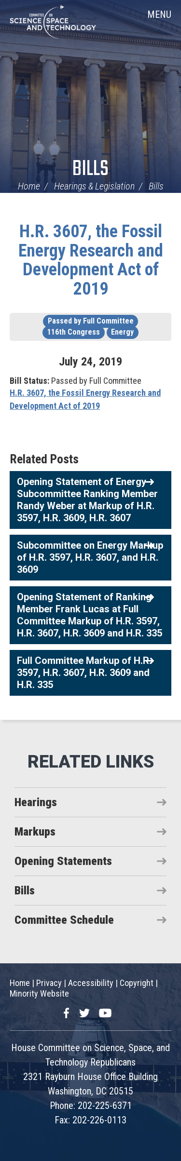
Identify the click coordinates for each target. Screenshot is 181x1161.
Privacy (49, 983)
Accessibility (90, 983)
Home (29, 186)
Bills (90, 169)
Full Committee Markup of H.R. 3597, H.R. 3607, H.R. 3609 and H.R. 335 (84, 672)
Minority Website (39, 993)
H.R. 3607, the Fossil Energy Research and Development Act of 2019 (90, 260)
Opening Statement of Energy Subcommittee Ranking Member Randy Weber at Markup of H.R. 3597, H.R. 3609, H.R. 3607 (87, 500)
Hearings (35, 802)
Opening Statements (63, 861)
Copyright (136, 983)
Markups (35, 831)
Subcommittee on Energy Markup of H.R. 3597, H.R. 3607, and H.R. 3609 (90, 557)
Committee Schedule (64, 920)
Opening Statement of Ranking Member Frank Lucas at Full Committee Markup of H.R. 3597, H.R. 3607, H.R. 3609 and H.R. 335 (89, 615)
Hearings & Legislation (94, 186)
